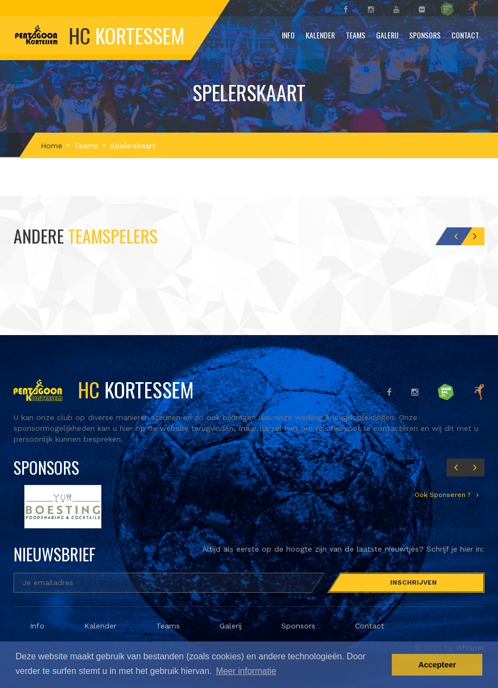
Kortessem (104, 389)
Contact (465, 35)
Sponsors (425, 35)
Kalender (320, 35)
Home (51, 145)
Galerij (387, 35)
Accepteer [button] (437, 664)
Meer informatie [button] (246, 671)
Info (288, 35)
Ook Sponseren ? (444, 495)
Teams (355, 35)
